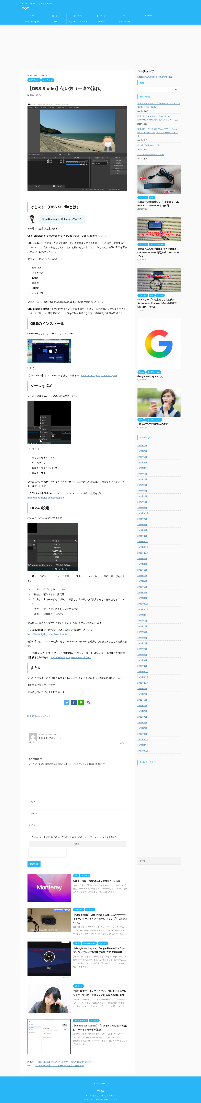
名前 (32, 801)
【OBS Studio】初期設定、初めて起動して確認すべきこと (63, 1062)
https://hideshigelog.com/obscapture (46, 497)
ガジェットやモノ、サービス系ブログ (100, 1095)
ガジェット (78, 16)
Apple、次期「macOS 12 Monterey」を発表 (96, 881)
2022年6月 (142, 638)
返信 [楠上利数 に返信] (122, 743)
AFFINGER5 (111, 1099)
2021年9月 (142, 688)
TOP (32, 16)
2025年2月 (142, 502)
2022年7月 (142, 632)
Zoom (54, 21)
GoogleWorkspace (32, 21)
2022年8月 (142, 626)
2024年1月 (142, 536)
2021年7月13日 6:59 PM (48, 734)
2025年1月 (142, 507)
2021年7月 (142, 700)
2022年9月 (142, 621)
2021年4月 (142, 717)
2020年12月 (142, 739)
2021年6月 (142, 705)
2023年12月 (142, 541)
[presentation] (47, 852)
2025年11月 (142, 468)
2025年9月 (142, 474)
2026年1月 (142, 462)
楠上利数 (32, 742)
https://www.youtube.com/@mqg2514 (155, 77)
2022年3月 (142, 654)
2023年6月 (142, 570)
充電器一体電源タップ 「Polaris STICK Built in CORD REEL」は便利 (158, 105)
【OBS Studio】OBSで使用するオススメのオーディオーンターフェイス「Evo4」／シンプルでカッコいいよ (100, 919)
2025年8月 (142, 479)
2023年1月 (142, 598)
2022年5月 (142, 643)
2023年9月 (142, 558)
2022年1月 (142, 666)
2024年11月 (142, 513)
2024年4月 (142, 519)
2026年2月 (142, 457)
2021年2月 (142, 728)
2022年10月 (142, 615)
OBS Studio (147, 16)
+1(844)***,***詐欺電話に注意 (150, 154)
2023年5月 (142, 575)
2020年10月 (142, 751)
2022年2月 (142, 660)
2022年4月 (142, 649)
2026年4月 (142, 445)
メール (33, 813)
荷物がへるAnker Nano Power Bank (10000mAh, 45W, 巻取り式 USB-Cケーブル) (158, 118)
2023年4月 (142, 581)
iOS (124, 16)
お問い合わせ (124, 21)
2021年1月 (142, 734)
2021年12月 (142, 671)
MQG (25, 8)
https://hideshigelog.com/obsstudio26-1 (71, 657)
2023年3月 (142, 587)
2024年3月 (142, 524)
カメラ (55, 16)
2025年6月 (142, 485)
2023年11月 (142, 547)
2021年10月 (142, 683)
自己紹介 (101, 21)
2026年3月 (142, 451)
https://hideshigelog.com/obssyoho (99, 375)
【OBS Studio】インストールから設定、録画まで (59, 1065)
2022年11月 (142, 609)
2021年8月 (142, 694)
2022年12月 (142, 604)
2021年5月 (142, 711)
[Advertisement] (100, 46)
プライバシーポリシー (100, 1083)
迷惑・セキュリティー (78, 21)
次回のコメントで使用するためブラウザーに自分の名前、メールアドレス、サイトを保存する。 (75, 837)
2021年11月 (142, 677)
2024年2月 (142, 530)
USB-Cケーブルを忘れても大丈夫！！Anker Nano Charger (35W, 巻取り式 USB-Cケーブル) (157, 132)
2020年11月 (142, 745)
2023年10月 (142, 553)
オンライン (101, 16)
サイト (32, 825)
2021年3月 (142, 722)
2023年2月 (142, 592)
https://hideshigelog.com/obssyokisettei (47, 634)
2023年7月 (142, 564)
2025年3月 (142, 496)
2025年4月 (142, 491)
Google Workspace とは (148, 145)
